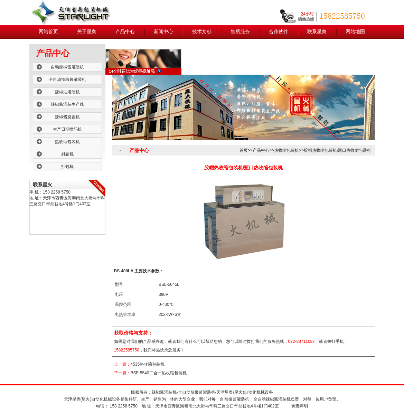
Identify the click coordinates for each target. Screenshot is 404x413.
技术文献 (202, 31)
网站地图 (355, 31)
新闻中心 (163, 31)
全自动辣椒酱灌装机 (67, 79)
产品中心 (125, 31)
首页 (243, 150)
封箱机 (67, 154)
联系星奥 (317, 31)
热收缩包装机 (67, 141)
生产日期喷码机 (67, 129)
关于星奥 (86, 31)
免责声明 (299, 406)
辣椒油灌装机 (67, 92)
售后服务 (240, 31)
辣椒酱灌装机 (164, 392)
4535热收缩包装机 (148, 364)
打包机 (67, 166)
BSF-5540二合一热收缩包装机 (159, 372)
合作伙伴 (278, 31)
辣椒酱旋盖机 (67, 116)
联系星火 (42, 184)
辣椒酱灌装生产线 (67, 104)
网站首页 (48, 31)
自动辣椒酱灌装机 (67, 67)
